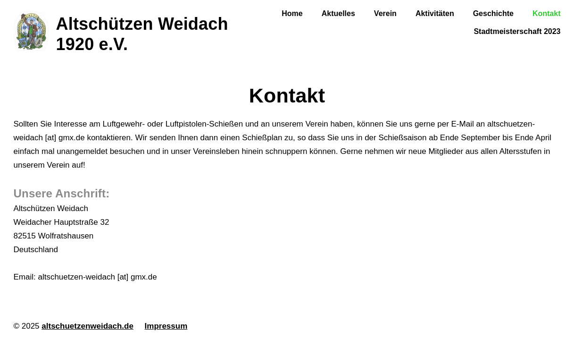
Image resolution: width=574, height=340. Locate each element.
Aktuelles (338, 13)
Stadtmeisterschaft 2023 (517, 31)
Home (292, 13)
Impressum (166, 326)
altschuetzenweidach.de (87, 326)
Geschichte (493, 13)
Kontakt (546, 13)
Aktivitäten (435, 13)
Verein (385, 13)
